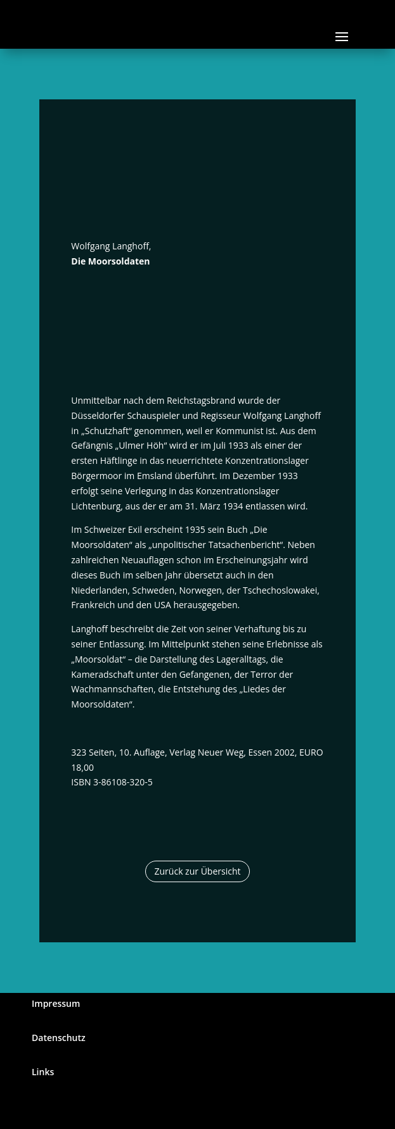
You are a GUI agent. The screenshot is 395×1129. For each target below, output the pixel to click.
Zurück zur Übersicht (198, 871)
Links (43, 1072)
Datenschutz (59, 1038)
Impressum (56, 1003)
